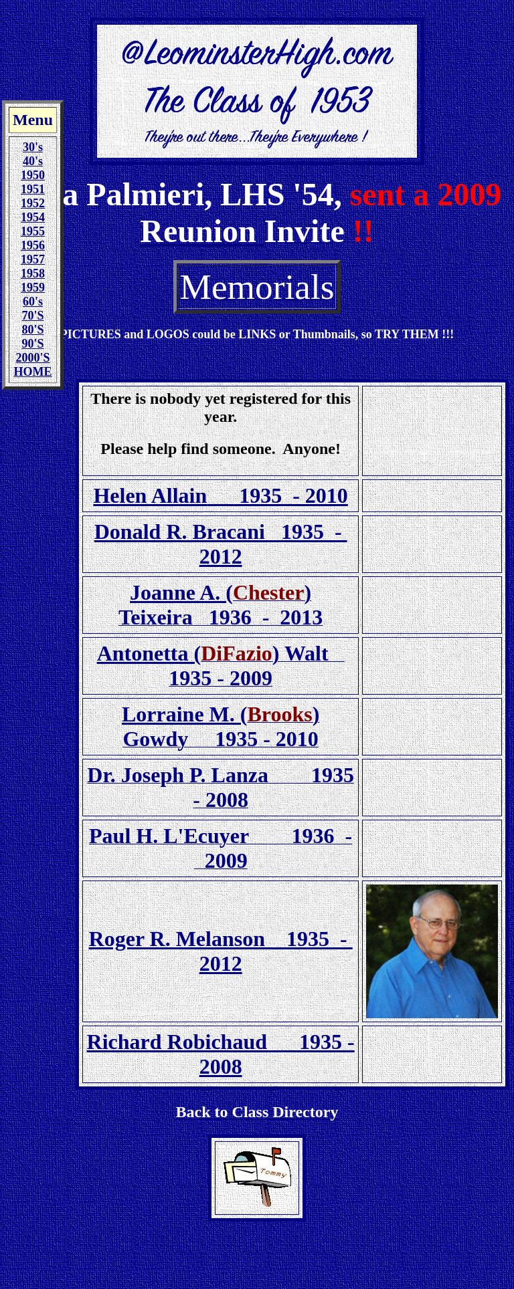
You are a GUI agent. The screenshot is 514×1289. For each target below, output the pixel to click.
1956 (33, 245)
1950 (33, 175)
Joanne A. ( (181, 592)
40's (33, 161)
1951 (33, 189)
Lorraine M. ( (185, 714)
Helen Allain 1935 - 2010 (220, 495)
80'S (32, 329)
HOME (33, 371)
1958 (33, 273)
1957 (33, 259)
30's (33, 147)
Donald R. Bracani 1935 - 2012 (220, 543)
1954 (33, 217)
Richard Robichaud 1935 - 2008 (221, 1054)
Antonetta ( (149, 653)
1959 (33, 287)
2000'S (32, 357)
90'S (32, 343)
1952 (33, 203)
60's (33, 301)
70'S (32, 315)
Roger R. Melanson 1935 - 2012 (221, 951)
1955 (33, 231)
